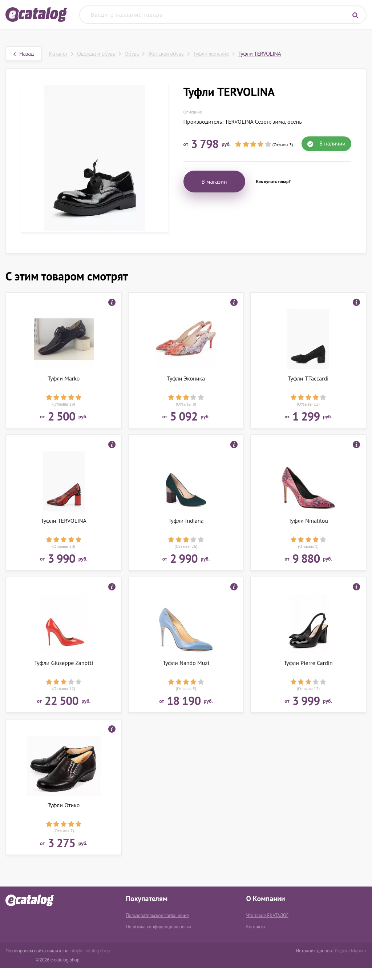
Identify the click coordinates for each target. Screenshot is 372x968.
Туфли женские (211, 53)
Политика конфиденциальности (158, 927)
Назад (23, 53)
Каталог (58, 53)
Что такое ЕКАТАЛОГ (267, 915)
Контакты (256, 927)
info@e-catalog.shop (89, 950)
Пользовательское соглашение (157, 915)
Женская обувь (165, 53)
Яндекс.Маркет (351, 950)
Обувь (132, 53)
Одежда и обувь (96, 53)
